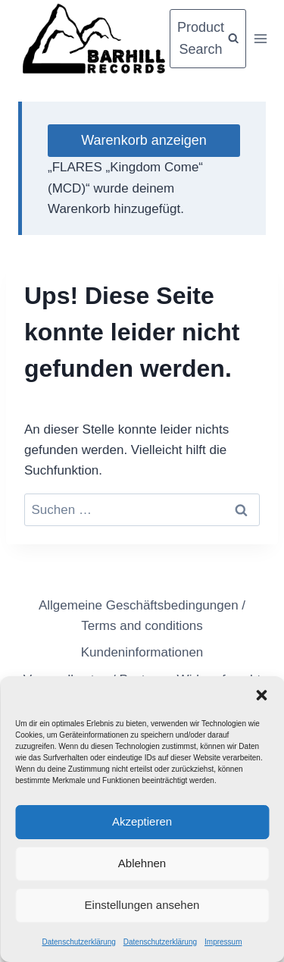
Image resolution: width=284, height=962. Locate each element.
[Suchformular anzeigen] (208, 38)
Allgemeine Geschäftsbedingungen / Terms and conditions (142, 615)
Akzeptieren (142, 821)
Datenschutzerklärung (78, 942)
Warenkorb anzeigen (143, 140)
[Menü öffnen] (260, 38)
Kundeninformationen (142, 652)
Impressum (223, 942)
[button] (261, 695)
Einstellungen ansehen (142, 904)
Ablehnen (142, 863)
